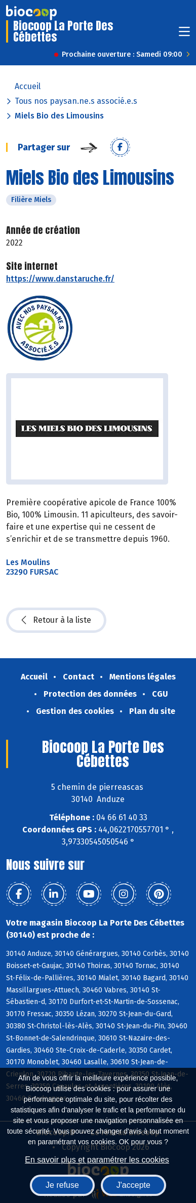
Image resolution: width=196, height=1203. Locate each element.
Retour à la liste (56, 620)
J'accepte (133, 1185)
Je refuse (62, 1185)
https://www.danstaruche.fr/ (60, 279)
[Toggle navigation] (184, 34)
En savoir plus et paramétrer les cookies (97, 1159)
